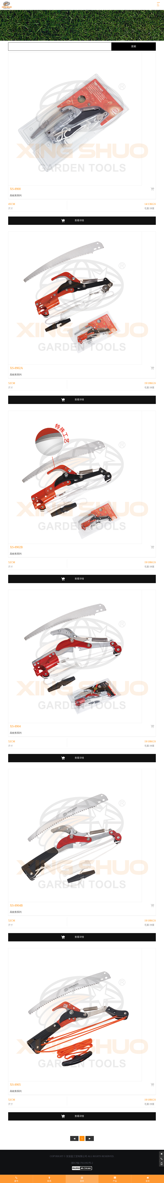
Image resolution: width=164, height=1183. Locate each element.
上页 (74, 1138)
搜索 (133, 46)
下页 (90, 1138)
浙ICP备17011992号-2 (82, 1163)
